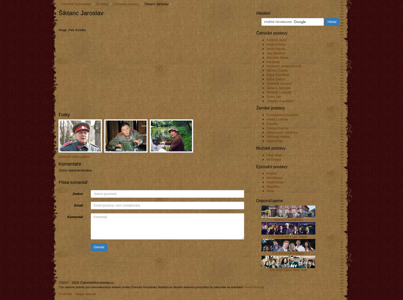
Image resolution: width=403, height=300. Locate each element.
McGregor (274, 159)
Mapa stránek (86, 294)
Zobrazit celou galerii (74, 157)
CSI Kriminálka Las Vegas (288, 236)
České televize (253, 287)
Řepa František (278, 75)
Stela (270, 191)
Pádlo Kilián (275, 182)
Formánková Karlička (282, 115)
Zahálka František (280, 101)
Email (78, 205)
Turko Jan (274, 97)
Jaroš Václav (276, 49)
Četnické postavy (126, 4)
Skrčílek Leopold (279, 92)
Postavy (102, 4)
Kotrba (271, 173)
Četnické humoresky (76, 4)
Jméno (77, 194)
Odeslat (99, 247)
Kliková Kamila (277, 128)
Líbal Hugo (275, 155)
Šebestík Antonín (279, 83)
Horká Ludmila (277, 119)
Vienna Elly (275, 141)
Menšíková (275, 178)
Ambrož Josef (277, 40)
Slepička (273, 186)
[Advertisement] (119, 22)
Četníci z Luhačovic (288, 220)
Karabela (273, 62)
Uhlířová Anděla (278, 137)
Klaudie (272, 124)
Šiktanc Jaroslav (279, 88)
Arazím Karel (276, 44)
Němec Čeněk (277, 70)
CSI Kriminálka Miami (288, 253)
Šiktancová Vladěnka (282, 132)
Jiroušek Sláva (277, 57)
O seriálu (65, 294)
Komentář (75, 217)
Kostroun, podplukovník (284, 66)
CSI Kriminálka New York (288, 270)
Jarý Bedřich (276, 53)
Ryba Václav (276, 79)
